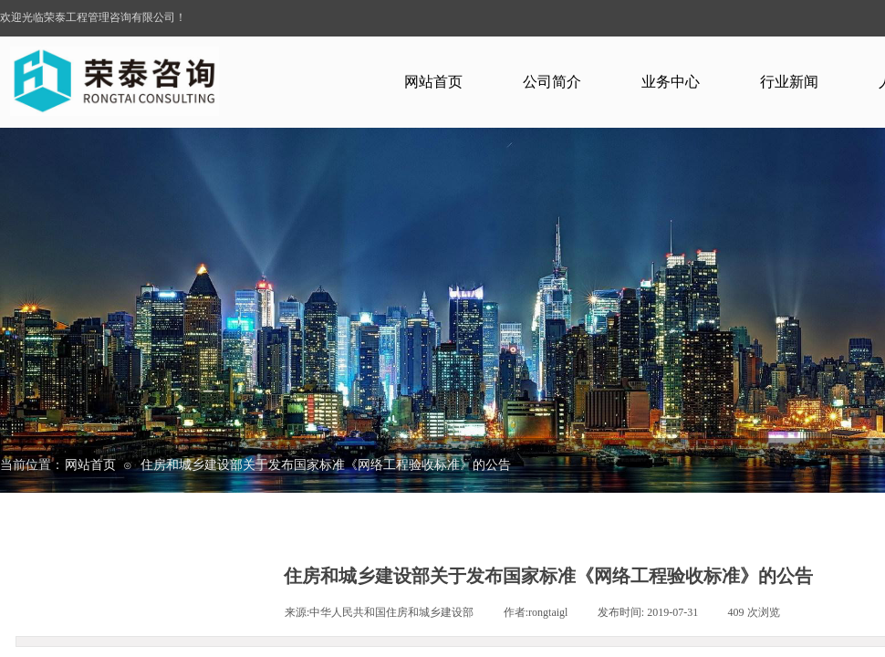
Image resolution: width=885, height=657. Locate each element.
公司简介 (552, 81)
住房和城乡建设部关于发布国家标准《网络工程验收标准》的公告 (326, 465)
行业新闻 (789, 81)
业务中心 (670, 81)
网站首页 (433, 81)
